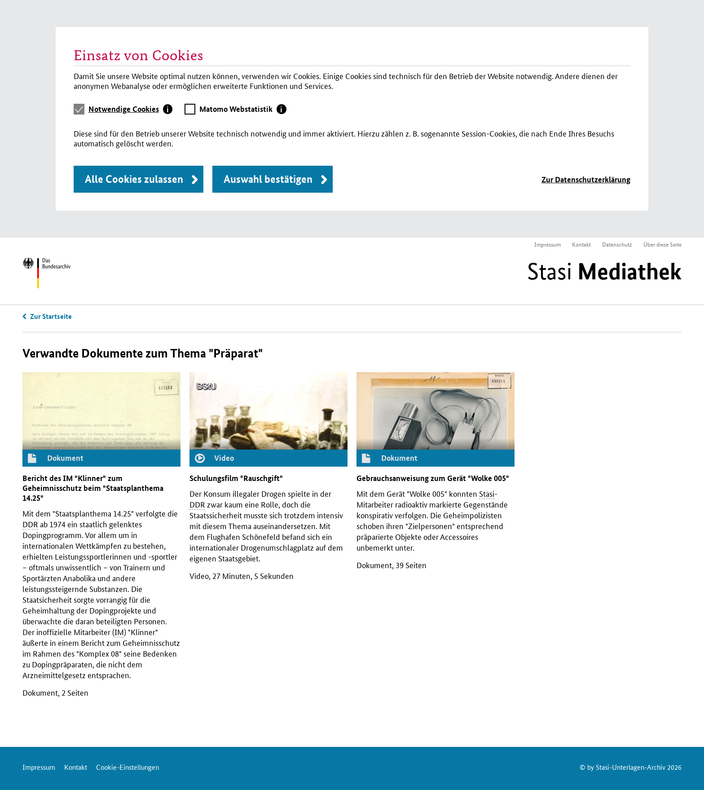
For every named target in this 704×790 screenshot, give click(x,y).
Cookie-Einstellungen (127, 767)
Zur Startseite (51, 316)
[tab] (130, 109)
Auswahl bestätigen (268, 178)
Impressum (547, 244)
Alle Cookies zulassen (134, 178)
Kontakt (581, 244)
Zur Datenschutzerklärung (585, 179)
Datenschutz (617, 244)
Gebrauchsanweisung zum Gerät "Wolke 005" (432, 478)
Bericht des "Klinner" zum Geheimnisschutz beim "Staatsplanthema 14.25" (92, 488)
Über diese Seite (662, 244)
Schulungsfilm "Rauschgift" (236, 478)
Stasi (604, 271)
